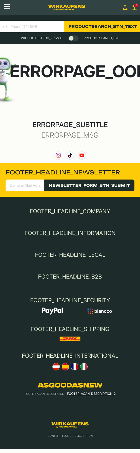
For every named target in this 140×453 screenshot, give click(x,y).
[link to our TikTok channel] (70, 155)
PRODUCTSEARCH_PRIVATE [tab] (42, 38)
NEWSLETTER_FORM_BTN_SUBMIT (89, 185)
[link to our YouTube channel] (82, 155)
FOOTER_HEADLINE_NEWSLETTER (63, 172)
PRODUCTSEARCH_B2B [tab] (101, 38)
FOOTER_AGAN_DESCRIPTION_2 (91, 393)
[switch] (73, 38)
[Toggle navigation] (7, 6)
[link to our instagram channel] (58, 155)
